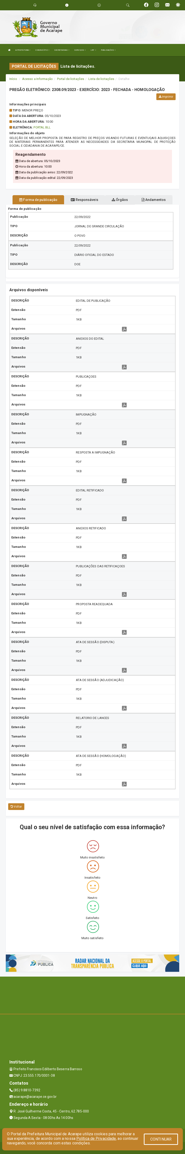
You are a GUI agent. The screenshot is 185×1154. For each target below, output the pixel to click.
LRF (93, 50)
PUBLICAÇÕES (108, 50)
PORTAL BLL (42, 127)
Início (13, 79)
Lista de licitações (101, 79)
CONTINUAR (161, 1139)
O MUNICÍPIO (42, 50)
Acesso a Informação (37, 79)
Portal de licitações (70, 79)
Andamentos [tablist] (154, 200)
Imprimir (166, 96)
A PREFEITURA (22, 50)
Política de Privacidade (96, 1138)
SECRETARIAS (61, 50)
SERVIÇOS (80, 50)
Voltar (16, 806)
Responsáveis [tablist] (84, 200)
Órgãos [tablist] (120, 200)
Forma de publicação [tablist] (38, 200)
